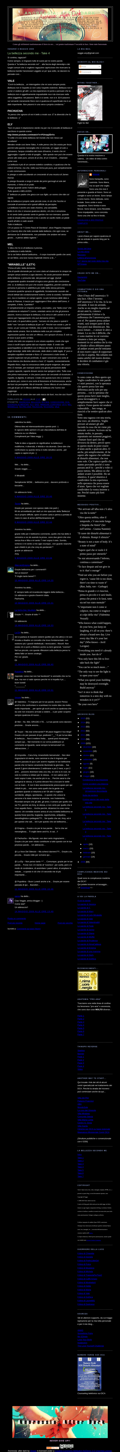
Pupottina (19, 671)
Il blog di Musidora (86, 1268)
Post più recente (15, 923)
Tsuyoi (18, 503)
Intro (80, 1154)
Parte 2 (81, 1019)
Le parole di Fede (86, 926)
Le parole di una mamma (89, 951)
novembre (88, 751)
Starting (81, 1050)
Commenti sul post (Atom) (29, 929)
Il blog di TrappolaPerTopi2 (90, 1275)
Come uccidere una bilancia (95, 784)
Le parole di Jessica (87, 904)
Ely (31, 404)
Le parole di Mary (85, 911)
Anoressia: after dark (60, 13)
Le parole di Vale (85, 919)
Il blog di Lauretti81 (86, 1300)
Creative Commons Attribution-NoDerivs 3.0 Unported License (83, 1451)
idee (37, 404)
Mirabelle (13, 407)
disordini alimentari (18, 404)
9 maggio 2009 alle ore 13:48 (33, 558)
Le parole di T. (84, 908)
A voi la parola (84, 900)
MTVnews (82, 264)
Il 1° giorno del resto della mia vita (93, 261)
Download (85, 887)
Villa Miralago (84, 1113)
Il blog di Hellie (84, 1286)
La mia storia (83, 251)
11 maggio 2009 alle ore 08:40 (34, 664)
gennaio (87, 857)
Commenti (85, 72)
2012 (83, 731)
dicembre (87, 747)
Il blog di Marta (84, 1289)
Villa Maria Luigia (85, 1120)
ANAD (80, 1330)
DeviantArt (82, 277)
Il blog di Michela (85, 1271)
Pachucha (37, 407)
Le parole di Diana (86, 933)
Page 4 (81, 1066)
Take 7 (81, 1176)
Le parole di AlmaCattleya (89, 944)
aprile (86, 844)
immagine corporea (50, 404)
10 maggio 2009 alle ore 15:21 (34, 603)
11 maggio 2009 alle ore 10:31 (34, 690)
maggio (86, 776)
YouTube (82, 280)
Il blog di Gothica (85, 1297)
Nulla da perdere (90, 795)
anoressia (24, 402)
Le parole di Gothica (87, 959)
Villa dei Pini (83, 1098)
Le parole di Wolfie (86, 937)
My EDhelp (83, 1336)
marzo (86, 848)
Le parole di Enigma (87, 948)
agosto (86, 763)
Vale (57, 407)
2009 (83, 743)
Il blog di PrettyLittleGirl (88, 1260)
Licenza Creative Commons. (93, 1240)
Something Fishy (85, 1333)
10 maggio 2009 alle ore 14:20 (34, 580)
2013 (83, 726)
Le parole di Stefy (86, 955)
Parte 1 (81, 1016)
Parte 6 (81, 1031)
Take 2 (81, 1161)
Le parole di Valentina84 (89, 922)
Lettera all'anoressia (87, 258)
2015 (83, 718)
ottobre (86, 755)
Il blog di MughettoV (87, 1282)
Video (80, 1069)
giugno (86, 772)
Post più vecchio (65, 923)
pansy (17, 896)
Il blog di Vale (84, 1293)
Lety (64, 404)
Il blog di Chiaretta (86, 1253)
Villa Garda (83, 1126)
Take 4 (81, 1167)
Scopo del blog (84, 248)
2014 (83, 722)
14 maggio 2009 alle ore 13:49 (34, 911)
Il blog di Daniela (85, 1257)
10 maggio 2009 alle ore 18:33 (34, 625)
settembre (88, 759)
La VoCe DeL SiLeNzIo (25, 610)
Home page (40, 923)
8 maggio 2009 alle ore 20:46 (33, 496)
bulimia (45, 402)
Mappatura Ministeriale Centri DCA (94, 1132)
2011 (83, 735)
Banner (81, 1053)
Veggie (18, 697)
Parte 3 (81, 1022)
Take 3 (81, 1164)
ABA (80, 1104)
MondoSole (83, 1107)
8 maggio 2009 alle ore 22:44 (33, 522)
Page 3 (81, 1063)
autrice (91, 1233)
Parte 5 (81, 1028)
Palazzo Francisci (86, 1101)
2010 (83, 739)
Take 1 (81, 1157)
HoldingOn (82, 1343)
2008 (83, 862)
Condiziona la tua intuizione (95, 780)
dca (67, 402)
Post (82, 66)
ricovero (49, 407)
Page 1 (81, 1057)
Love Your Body (85, 1339)
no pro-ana (25, 407)
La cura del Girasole (87, 1110)
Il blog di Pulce (84, 1264)
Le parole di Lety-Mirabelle (90, 915)
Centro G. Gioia (85, 1123)
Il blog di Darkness (86, 1304)
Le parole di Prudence (88, 940)
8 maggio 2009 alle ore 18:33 (33, 457)
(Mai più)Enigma (22, 565)
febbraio (87, 852)
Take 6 (81, 1173)
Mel (70, 404)
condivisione (57, 402)
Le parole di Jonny (86, 929)
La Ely (18, 632)
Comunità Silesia (85, 1116)
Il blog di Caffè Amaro (87, 1279)
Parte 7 (81, 1034)
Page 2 (81, 1060)
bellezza (36, 402)
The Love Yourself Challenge (91, 1346)
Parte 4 (81, 1025)
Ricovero (82, 255)
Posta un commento (17, 918)
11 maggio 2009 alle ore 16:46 (34, 889)
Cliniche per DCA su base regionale (94, 1129)
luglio (86, 768)
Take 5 (81, 1170)
